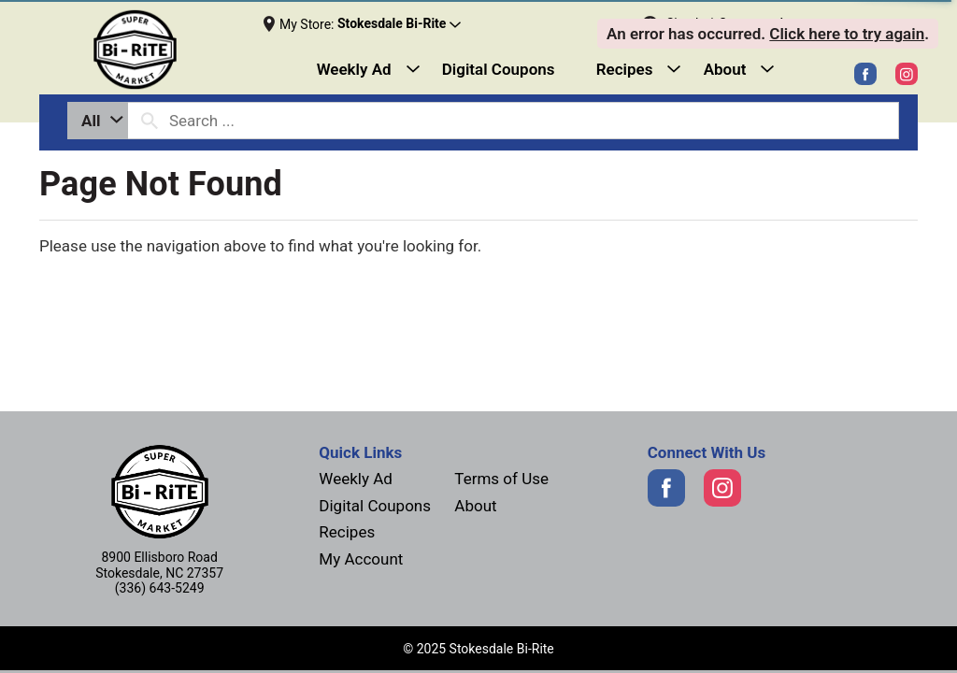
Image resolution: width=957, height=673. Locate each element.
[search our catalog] (149, 120)
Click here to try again (846, 33)
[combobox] (97, 120)
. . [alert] (768, 33)
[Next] (150, 50)
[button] (399, 24)
